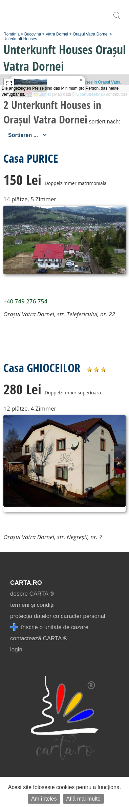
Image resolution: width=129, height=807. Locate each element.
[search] (116, 19)
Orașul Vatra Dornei (90, 34)
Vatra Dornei (57, 34)
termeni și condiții (32, 605)
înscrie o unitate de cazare (49, 627)
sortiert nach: (104, 121)
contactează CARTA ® (38, 638)
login (16, 649)
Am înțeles (44, 799)
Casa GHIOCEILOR (41, 367)
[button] (81, 80)
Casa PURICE (30, 158)
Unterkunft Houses (20, 39)
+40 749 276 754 (25, 301)
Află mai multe (83, 799)
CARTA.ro (26, 582)
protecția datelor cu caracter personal (57, 616)
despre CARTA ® (32, 594)
